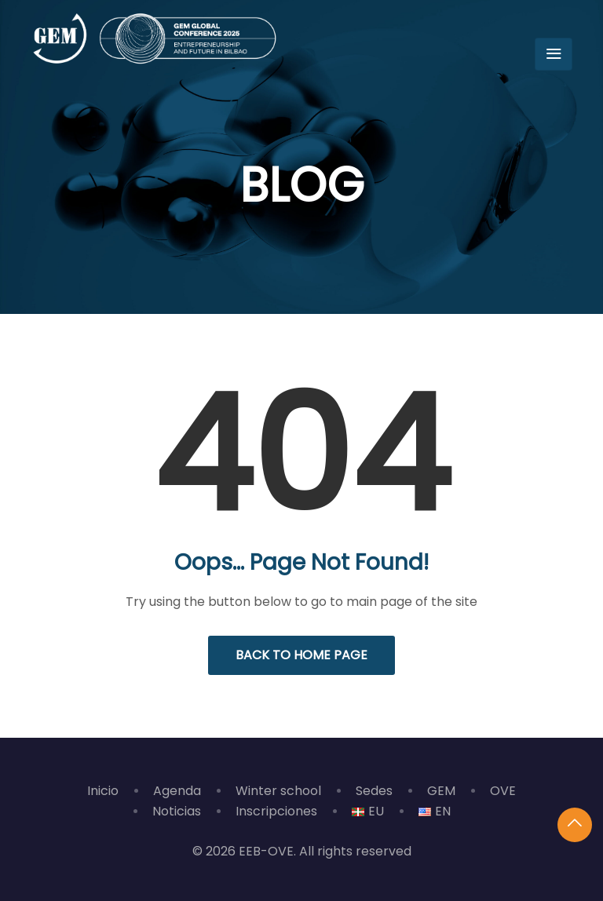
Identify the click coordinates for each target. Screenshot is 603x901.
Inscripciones (276, 811)
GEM (441, 791)
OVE (503, 791)
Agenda (177, 791)
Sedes (374, 791)
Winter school (278, 791)
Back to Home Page (301, 655)
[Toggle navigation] (553, 54)
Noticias (176, 811)
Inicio (103, 791)
